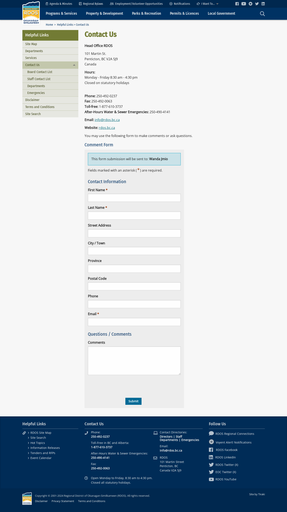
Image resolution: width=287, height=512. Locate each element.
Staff (179, 437)
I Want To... (206, 4)
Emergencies (36, 93)
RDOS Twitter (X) (223, 465)
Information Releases (45, 448)
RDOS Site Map (40, 433)
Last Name (96, 207)
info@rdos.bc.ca (107, 120)
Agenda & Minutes (59, 4)
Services (31, 58)
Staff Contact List (38, 79)
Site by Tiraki (257, 494)
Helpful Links (65, 24)
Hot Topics (37, 443)
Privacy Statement (63, 501)
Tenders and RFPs (42, 453)
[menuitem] (59, 4)
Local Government (221, 13)
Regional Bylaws (91, 4)
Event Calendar (41, 458)
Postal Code (97, 278)
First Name (96, 190)
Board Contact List (39, 72)
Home (49, 24)
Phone (93, 296)
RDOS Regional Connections (231, 434)
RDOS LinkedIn (222, 457)
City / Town (96, 243)
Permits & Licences (184, 13)
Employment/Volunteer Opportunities (136, 4)
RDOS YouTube (222, 479)
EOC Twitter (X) (222, 472)
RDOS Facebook (223, 450)
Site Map (31, 44)
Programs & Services (61, 13)
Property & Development (104, 13)
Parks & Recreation (146, 13)
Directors (166, 437)
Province (95, 260)
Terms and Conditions (39, 107)
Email (92, 314)
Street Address (99, 225)
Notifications (180, 4)
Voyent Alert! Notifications (230, 442)
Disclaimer (32, 100)
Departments (34, 51)
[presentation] (119, 386)
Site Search (33, 114)
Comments (96, 342)
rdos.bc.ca (107, 127)
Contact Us (32, 65)
